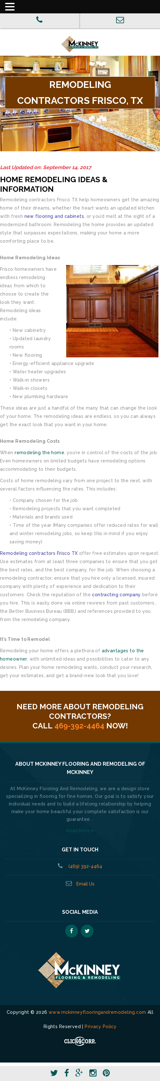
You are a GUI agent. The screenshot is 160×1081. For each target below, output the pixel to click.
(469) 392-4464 (84, 866)
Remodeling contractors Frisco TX (39, 553)
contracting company (116, 594)
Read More (80, 830)
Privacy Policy (100, 1026)
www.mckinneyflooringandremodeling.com (97, 1012)
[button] (82, 7)
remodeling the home (39, 452)
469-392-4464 (79, 725)
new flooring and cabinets (54, 216)
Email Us (85, 883)
